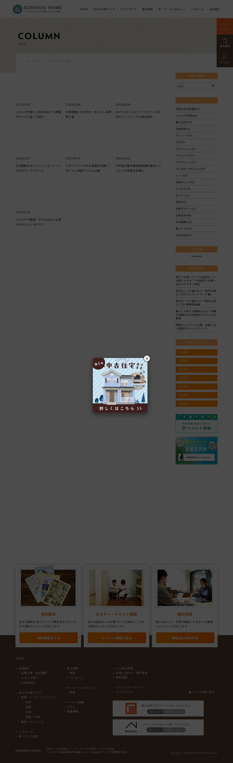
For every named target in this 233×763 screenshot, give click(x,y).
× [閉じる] (147, 358)
